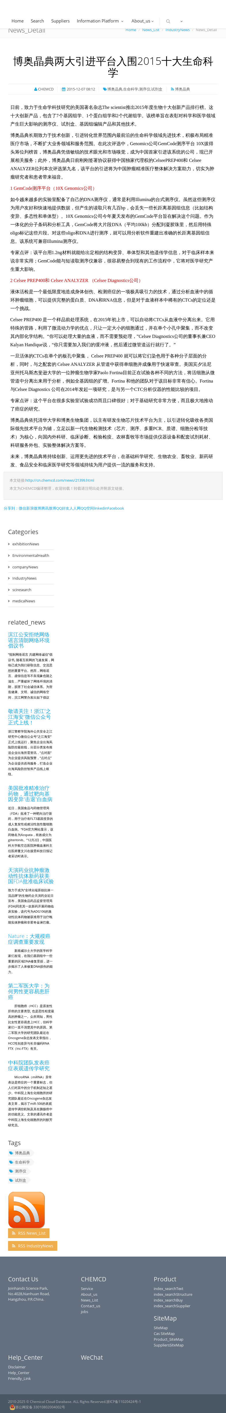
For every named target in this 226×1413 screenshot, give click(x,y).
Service (87, 1288)
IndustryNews (24, 578)
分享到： (11, 508)
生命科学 (19, 1162)
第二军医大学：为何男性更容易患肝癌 (29, 991)
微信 (22, 508)
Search (37, 21)
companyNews (25, 567)
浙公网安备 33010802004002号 (37, 1407)
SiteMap (161, 1327)
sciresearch (21, 589)
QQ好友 (62, 508)
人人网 (75, 508)
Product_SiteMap (168, 1339)
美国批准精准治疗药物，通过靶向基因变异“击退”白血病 (30, 793)
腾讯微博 (48, 508)
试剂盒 (17, 1180)
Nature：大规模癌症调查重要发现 (29, 938)
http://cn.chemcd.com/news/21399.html (59, 480)
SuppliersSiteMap (169, 1345)
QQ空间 (87, 508)
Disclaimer (17, 1367)
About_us (143, 21)
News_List (89, 1300)
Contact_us (90, 1305)
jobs (84, 1311)
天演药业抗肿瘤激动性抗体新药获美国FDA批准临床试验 (31, 876)
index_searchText (168, 1288)
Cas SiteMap (164, 1333)
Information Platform (100, 21)
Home (18, 21)
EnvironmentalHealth (30, 555)
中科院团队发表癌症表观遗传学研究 (29, 1065)
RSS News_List (28, 1233)
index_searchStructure (173, 1294)
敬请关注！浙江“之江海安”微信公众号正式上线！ (29, 717)
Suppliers (60, 21)
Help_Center (18, 1372)
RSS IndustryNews (32, 1246)
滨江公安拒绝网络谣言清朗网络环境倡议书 (29, 640)
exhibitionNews (25, 543)
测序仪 (17, 1171)
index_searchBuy (168, 1300)
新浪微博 (33, 508)
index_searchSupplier (172, 1305)
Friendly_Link (19, 1378)
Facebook (115, 508)
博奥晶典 (19, 1152)
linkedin (100, 508)
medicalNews (23, 601)
